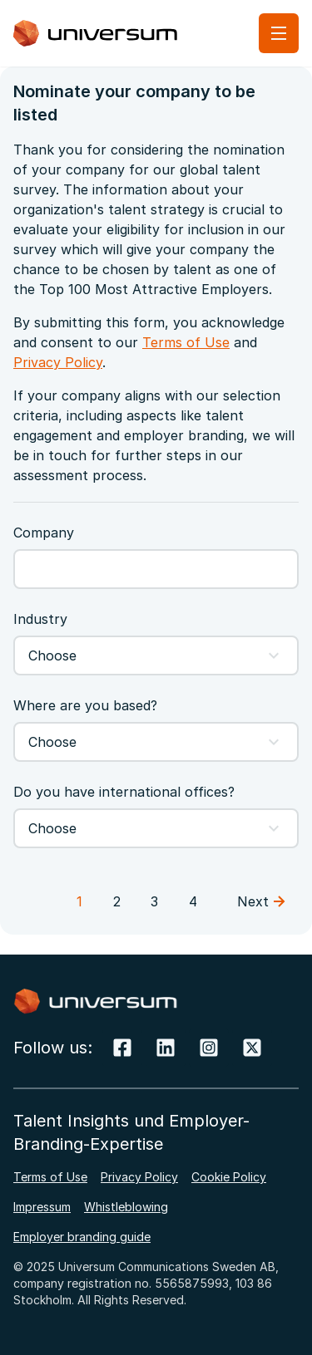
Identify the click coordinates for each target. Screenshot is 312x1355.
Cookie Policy (228, 1177)
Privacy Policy (57, 362)
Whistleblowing (126, 1207)
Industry (40, 619)
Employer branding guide (82, 1237)
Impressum (42, 1207)
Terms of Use (186, 342)
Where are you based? (85, 705)
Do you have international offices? (124, 791)
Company (43, 532)
